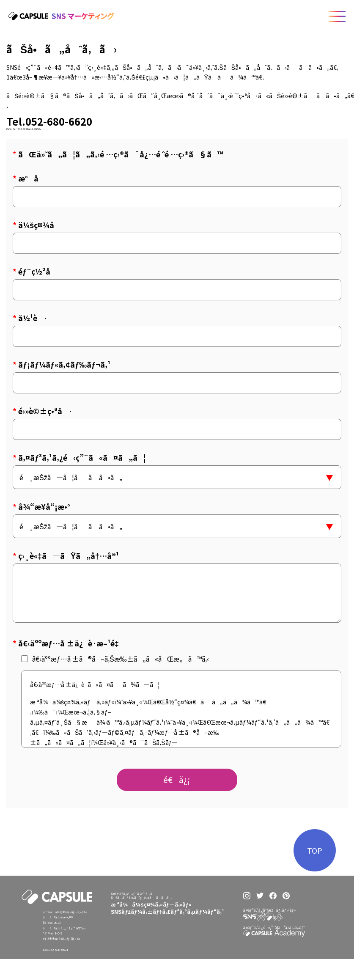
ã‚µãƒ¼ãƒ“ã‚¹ (122, 935)
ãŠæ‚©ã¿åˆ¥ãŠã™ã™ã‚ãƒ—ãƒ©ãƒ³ (140, 948)
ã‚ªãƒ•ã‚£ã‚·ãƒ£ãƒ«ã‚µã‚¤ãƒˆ (195, 952)
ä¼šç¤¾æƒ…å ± (185, 926)
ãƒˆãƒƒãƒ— (121, 926)
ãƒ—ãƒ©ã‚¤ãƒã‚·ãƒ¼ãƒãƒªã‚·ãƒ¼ (199, 939)
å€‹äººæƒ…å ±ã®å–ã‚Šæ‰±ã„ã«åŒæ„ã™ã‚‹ (115, 658)
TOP (314, 851)
